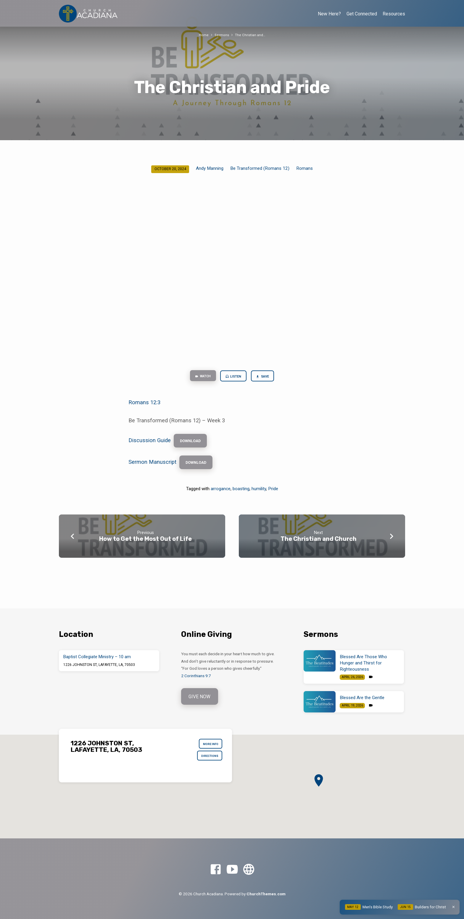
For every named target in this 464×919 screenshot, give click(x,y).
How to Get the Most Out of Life (145, 544)
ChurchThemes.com (266, 893)
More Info (208, 745)
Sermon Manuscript (152, 467)
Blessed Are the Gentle (362, 697)
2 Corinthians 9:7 (196, 675)
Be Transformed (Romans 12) (259, 168)
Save (266, 377)
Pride (273, 494)
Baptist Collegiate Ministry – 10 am (97, 656)
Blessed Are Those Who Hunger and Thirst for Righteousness (363, 663)
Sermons (221, 35)
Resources (394, 14)
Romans (304, 168)
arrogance (221, 494)
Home (203, 35)
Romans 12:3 (144, 404)
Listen (234, 377)
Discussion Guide (149, 443)
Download (193, 443)
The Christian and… (250, 35)
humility (259, 494)
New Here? (329, 14)
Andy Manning (209, 168)
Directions (207, 759)
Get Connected (362, 14)
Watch (199, 377)
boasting (241, 494)
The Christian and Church (319, 544)
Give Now (200, 697)
